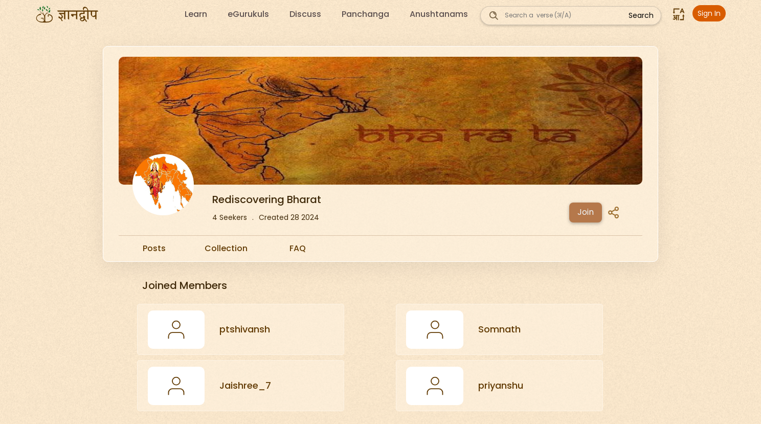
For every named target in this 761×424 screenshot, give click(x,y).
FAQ (297, 248)
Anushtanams (439, 14)
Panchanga (365, 14)
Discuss (305, 14)
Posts (154, 248)
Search (641, 15)
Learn (196, 14)
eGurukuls (248, 14)
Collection (226, 248)
